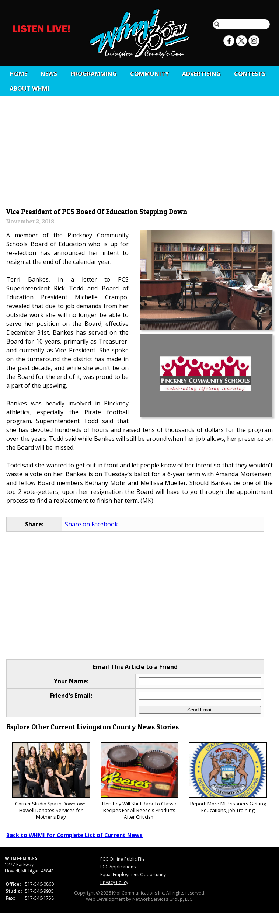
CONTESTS (249, 74)
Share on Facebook (91, 524)
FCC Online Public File (122, 859)
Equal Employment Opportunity (133, 874)
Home (18, 74)
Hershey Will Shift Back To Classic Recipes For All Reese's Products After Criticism (139, 781)
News (49, 74)
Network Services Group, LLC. (162, 899)
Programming (93, 74)
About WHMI (29, 88)
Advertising (201, 74)
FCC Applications (118, 867)
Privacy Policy (114, 882)
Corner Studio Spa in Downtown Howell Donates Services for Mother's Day (51, 781)
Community (149, 74)
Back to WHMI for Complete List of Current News (74, 835)
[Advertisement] (140, 150)
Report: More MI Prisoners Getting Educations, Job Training (228, 777)
